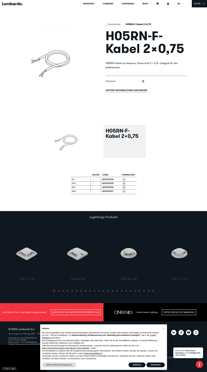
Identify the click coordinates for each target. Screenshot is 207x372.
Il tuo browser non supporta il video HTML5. (23, 358)
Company (108, 3)
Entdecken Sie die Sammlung (179, 312)
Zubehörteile (113, 24)
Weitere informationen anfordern (126, 90)
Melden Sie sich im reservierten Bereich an (76, 312)
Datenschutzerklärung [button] (93, 353)
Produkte (88, 3)
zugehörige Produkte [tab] (103, 217)
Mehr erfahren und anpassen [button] (59, 365)
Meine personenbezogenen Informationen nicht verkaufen (66, 348)
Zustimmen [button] (156, 365)
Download (128, 3)
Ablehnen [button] (137, 365)
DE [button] (180, 3)
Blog (145, 3)
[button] (54, 290)
